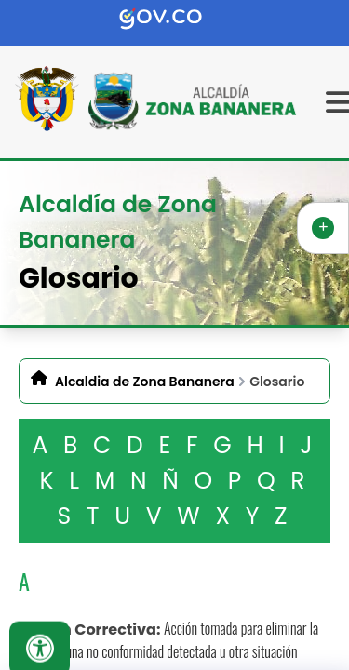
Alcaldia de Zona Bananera (145, 381)
